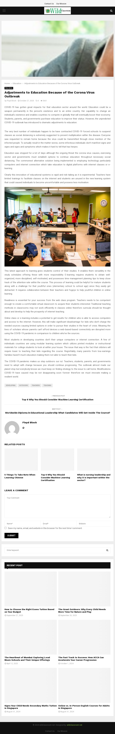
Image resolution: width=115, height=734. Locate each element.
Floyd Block (11, 101)
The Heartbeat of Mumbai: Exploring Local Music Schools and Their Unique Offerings (27, 658)
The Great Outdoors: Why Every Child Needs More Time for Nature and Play (82, 610)
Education (8, 88)
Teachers (36, 385)
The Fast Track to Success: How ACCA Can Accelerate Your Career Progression (81, 658)
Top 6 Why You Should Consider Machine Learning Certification (57, 399)
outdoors (23, 385)
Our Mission (61, 4)
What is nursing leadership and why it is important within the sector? (93, 477)
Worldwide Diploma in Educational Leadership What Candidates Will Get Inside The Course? (57, 412)
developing (10, 385)
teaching (47, 385)
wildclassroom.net (74, 725)
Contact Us (49, 4)
